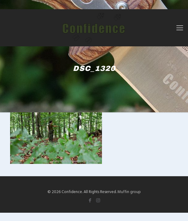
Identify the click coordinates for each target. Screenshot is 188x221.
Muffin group (129, 191)
